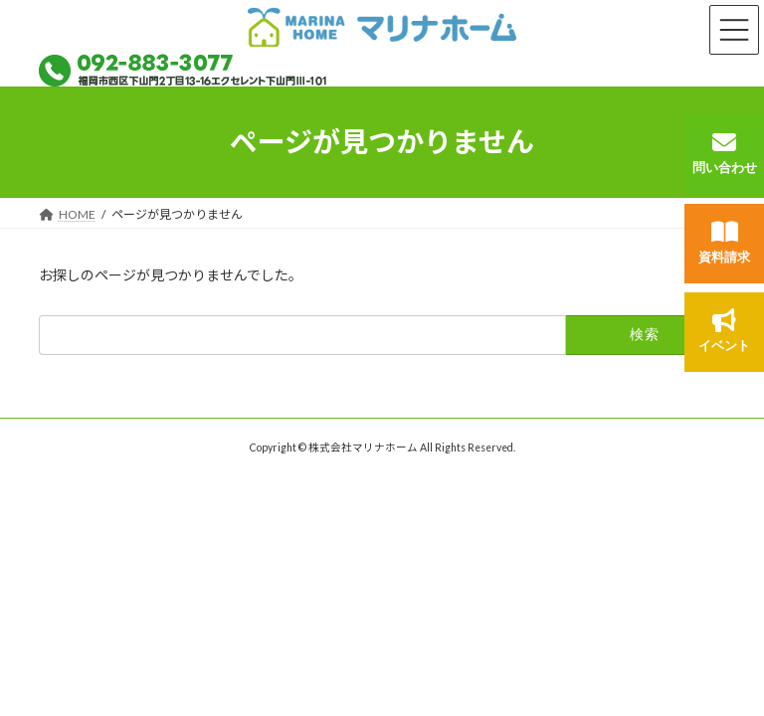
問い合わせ (724, 152)
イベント (724, 330)
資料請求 (724, 242)
